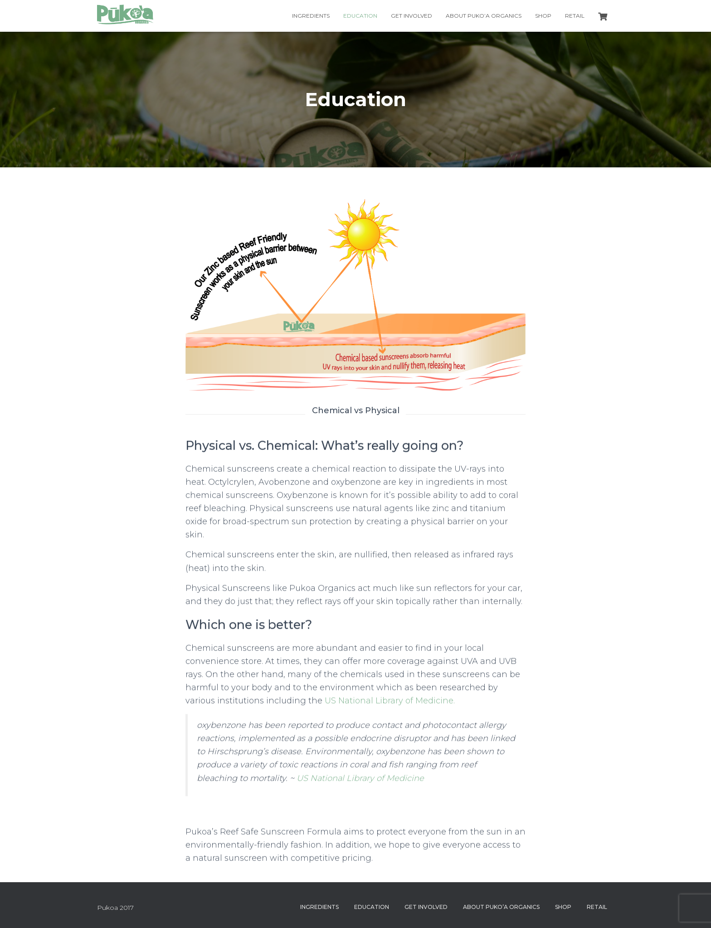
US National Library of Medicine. (390, 705)
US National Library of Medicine (360, 783)
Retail (574, 15)
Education (360, 15)
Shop (543, 15)
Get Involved (411, 15)
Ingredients (311, 15)
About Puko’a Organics (483, 15)
